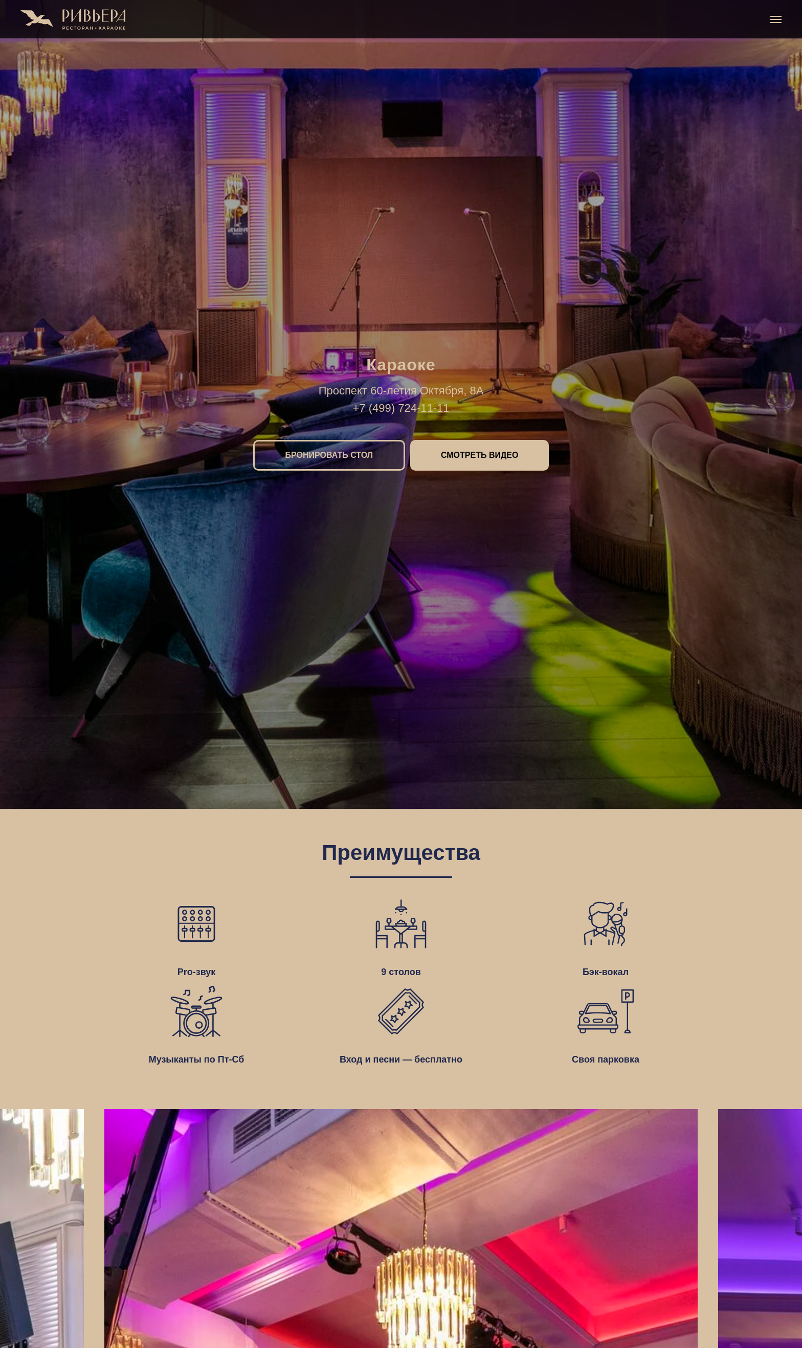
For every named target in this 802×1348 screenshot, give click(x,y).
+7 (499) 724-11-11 (401, 408)
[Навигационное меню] (776, 19)
